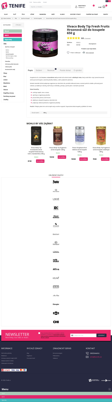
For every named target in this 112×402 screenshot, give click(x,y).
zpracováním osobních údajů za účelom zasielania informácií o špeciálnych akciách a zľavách (53, 336)
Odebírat (101, 335)
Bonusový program (57, 353)
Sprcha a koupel (10, 47)
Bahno (7, 50)
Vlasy (6, 14)
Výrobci (18, 25)
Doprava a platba (37, 2)
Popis (30, 70)
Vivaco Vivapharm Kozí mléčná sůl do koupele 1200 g (79, 150)
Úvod (31, 2)
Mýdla (7, 52)
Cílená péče (8, 67)
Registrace (29, 355)
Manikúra (43, 14)
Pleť (14, 14)
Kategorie (7, 25)
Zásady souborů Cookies (7, 360)
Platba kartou (56, 355)
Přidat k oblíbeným (74, 52)
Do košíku (40, 161)
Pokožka (7, 61)
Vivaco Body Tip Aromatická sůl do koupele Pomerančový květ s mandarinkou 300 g (36, 151)
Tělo (23, 14)
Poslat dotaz (65, 70)
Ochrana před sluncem (11, 64)
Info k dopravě (88, 52)
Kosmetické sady (10, 69)
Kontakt (45, 2)
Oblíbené (55, 358)
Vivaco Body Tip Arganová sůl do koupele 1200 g (57, 149)
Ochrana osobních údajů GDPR (9, 358)
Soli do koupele (10, 54)
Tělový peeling (9, 58)
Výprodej (8, 39)
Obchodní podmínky (6, 353)
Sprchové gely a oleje (11, 56)
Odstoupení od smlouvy (7, 363)
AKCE (7, 35)
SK (106, 1)
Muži (53, 14)
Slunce (62, 14)
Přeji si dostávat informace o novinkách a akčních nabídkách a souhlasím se (53, 335)
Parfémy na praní (92, 14)
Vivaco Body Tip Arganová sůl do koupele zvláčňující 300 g (101, 150)
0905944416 (94, 353)
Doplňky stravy (75, 14)
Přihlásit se (81, 7)
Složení (39, 70)
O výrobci (78, 70)
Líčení (32, 14)
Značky (105, 14)
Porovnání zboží (31, 358)
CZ (109, 1)
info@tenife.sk (96, 357)
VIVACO (78, 42)
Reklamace (4, 355)
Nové (7, 31)
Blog (28, 353)
